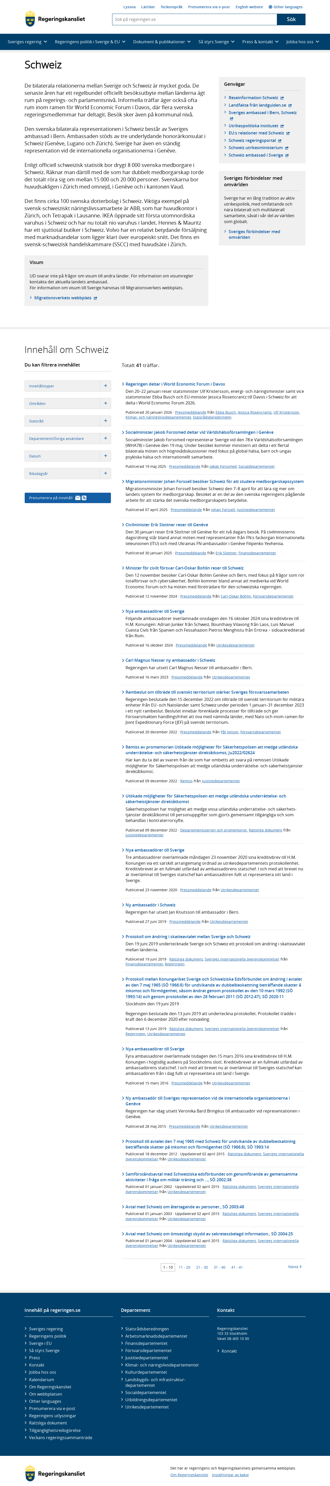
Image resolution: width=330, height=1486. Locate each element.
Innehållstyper (70, 386)
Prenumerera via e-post (209, 6)
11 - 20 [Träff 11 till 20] (184, 1267)
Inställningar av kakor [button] (230, 1474)
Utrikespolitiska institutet (256, 126)
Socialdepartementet (256, 466)
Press (34, 1358)
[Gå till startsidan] (55, 18)
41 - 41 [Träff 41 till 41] (237, 1267)
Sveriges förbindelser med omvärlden (254, 234)
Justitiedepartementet (256, 509)
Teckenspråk (172, 6)
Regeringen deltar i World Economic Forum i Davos (175, 384)
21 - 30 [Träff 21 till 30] (202, 1267)
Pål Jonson (229, 731)
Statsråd (70, 421)
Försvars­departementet (148, 1350)
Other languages (286, 6)
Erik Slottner (226, 552)
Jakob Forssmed (223, 466)
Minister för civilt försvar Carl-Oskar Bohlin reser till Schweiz (185, 568)
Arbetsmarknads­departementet (156, 1336)
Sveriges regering (46, 1329)
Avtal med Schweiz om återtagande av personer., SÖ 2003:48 (185, 1207)
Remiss (186, 780)
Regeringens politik (47, 1336)
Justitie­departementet (146, 1358)
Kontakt (36, 1365)
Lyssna (129, 6)
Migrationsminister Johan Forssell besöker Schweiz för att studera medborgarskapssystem (215, 481)
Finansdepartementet (257, 552)
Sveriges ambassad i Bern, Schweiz (264, 112)
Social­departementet (145, 1392)
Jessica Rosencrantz (255, 412)
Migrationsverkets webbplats (65, 298)
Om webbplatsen (45, 1394)
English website (249, 6)
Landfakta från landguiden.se (260, 105)
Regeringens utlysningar (52, 1416)
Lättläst (148, 6)
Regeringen (175, 964)
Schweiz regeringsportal (255, 140)
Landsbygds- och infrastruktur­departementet (155, 1382)
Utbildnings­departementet (151, 1400)
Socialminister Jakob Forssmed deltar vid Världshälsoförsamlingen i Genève (200, 432)
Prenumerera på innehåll (57, 497)
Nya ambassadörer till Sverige (155, 611)
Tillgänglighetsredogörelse (55, 1430)
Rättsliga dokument (265, 830)
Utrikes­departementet (147, 1407)
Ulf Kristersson (286, 412)
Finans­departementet (146, 1343)
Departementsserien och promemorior (213, 830)
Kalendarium (41, 1379)
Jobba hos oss (42, 1372)
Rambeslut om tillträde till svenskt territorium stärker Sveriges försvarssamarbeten (207, 692)
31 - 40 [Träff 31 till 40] (219, 1267)
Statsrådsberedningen (212, 417)
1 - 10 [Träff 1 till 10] (168, 1267)
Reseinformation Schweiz (256, 97)
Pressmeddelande (190, 412)
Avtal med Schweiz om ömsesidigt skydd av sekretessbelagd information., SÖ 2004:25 (209, 1234)
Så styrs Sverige (44, 1350)
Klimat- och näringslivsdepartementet (158, 417)
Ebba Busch (226, 412)
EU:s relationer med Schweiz (259, 133)
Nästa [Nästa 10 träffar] (295, 1266)
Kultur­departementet (146, 1372)
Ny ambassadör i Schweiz (151, 905)
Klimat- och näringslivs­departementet (162, 1365)
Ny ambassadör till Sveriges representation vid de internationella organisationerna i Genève (208, 1101)
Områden (70, 403)
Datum (70, 456)
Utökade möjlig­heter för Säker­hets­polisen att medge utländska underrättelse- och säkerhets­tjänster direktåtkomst (206, 798)
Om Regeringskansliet (50, 1387)
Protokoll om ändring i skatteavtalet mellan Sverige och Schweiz (188, 936)
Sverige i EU (40, 1343)
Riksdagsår (70, 473)
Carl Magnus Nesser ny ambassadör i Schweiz (170, 660)
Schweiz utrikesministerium (259, 147)
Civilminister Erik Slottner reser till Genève (167, 525)
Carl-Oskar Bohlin (236, 596)
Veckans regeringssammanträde (60, 1437)
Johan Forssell (223, 509)
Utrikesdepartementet (235, 645)
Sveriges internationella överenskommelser (242, 959)
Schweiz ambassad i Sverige (259, 155)
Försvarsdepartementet (273, 596)
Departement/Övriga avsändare (70, 438)
